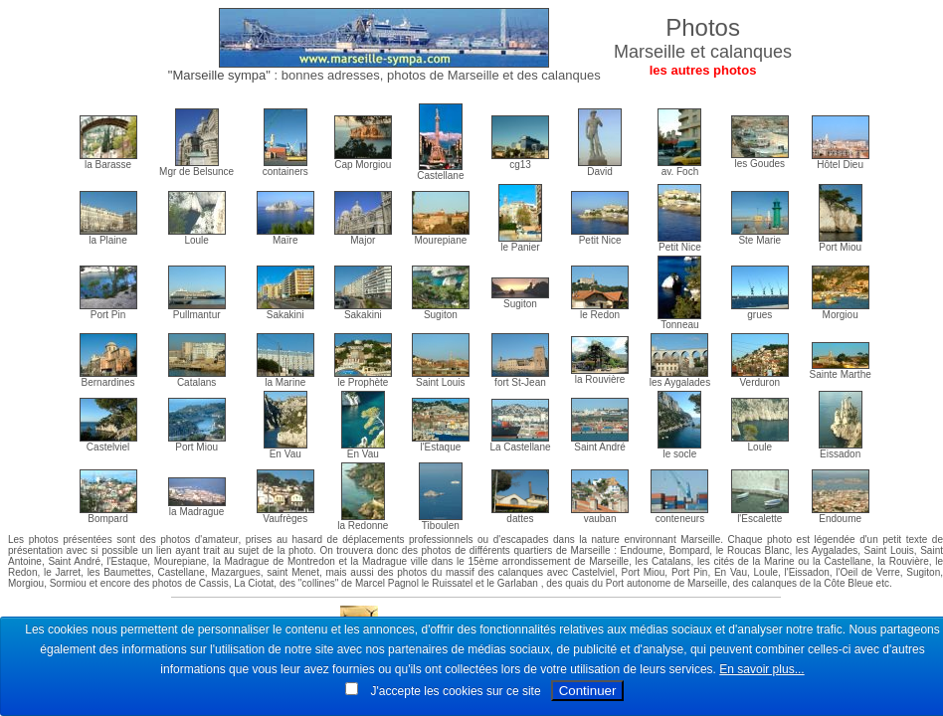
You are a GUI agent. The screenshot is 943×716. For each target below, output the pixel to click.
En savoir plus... (761, 669)
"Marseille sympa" (219, 75)
